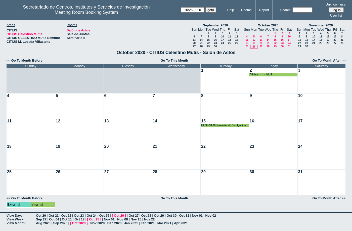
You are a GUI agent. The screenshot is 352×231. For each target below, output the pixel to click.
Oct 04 (54, 219)
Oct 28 (146, 215)
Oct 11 (67, 219)
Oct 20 (41, 215)
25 (229, 43)
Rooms (246, 10)
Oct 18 (79, 219)
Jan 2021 (131, 223)
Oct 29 (159, 215)
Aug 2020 (43, 223)
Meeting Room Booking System (86, 12)
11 (229, 36)
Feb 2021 (148, 223)
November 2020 (321, 25)
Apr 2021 (181, 223)
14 (201, 39)
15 (208, 39)
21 (201, 43)
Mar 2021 (164, 223)
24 (222, 43)
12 (236, 36)
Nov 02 (210, 215)
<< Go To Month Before (24, 60)
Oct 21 (54, 215)
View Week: (15, 219)
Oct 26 (119, 215)
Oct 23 (79, 215)
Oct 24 (91, 215)
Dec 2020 (114, 223)
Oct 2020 (78, 223)
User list (336, 15)
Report (264, 10)
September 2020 (215, 25)
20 (194, 43)
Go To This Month (174, 60)
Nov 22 (149, 219)
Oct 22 (66, 215)
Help (230, 10)
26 (236, 43)
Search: (286, 10)
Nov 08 (122, 219)
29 (208, 46)
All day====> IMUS (261, 74)
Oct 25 (104, 215)
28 (201, 46)
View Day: (14, 215)
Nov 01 (197, 215)
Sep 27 (41, 219)
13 (194, 39)
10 (222, 36)
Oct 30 (172, 215)
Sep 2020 (60, 223)
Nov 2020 (97, 223)
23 (215, 43)
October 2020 (268, 25)
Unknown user (336, 4)
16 (215, 39)
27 (194, 46)
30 (215, 46)
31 (289, 46)
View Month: (16, 223)
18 (229, 39)
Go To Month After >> (329, 60)
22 (208, 43)
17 (222, 39)
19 (236, 39)
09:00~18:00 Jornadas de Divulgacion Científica (223, 125)
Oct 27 (133, 215)
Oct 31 (184, 215)
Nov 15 (135, 219)
